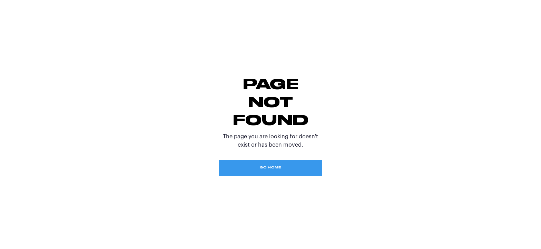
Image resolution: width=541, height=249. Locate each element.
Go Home (270, 167)
